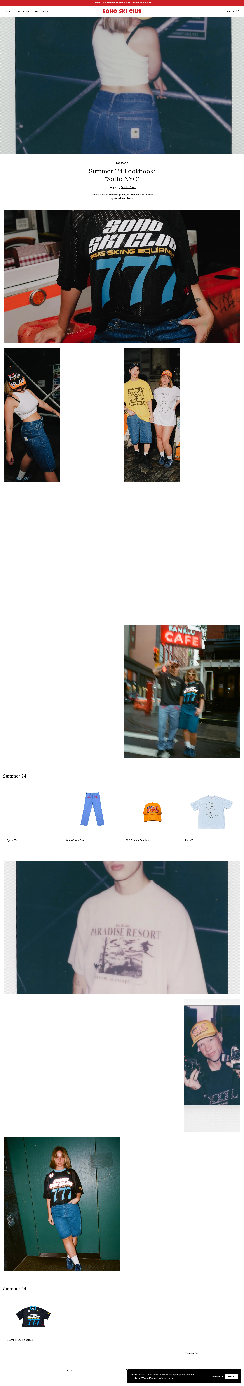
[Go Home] (122, 11)
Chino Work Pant (75, 840)
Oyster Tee (12, 840)
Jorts (69, 1370)
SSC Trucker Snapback (138, 840)
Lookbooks (41, 11)
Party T (189, 840)
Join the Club (23, 11)
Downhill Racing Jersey (20, 1339)
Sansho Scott (128, 187)
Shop (8, 11)
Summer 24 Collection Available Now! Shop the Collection (122, 2)
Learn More (217, 1376)
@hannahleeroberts (122, 198)
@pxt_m (124, 194)
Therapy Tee (191, 1352)
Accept (231, 1376)
